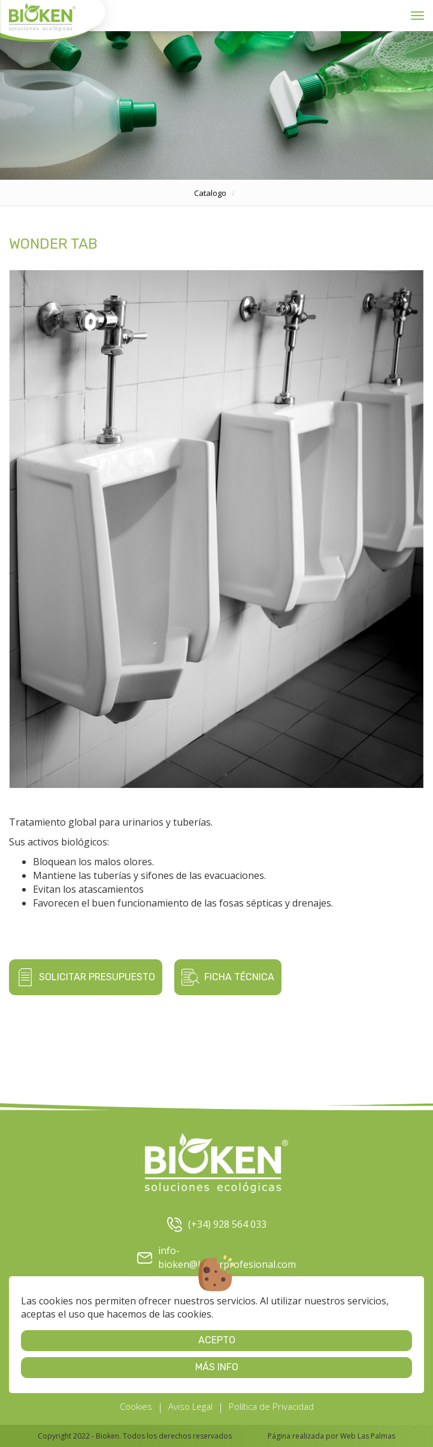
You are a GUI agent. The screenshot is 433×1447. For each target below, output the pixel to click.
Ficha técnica (227, 977)
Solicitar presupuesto (85, 977)
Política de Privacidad (271, 1406)
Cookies (136, 1406)
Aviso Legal (190, 1406)
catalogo (210, 193)
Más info (216, 1367)
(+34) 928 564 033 (217, 1224)
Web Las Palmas (367, 1436)
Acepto (216, 1340)
